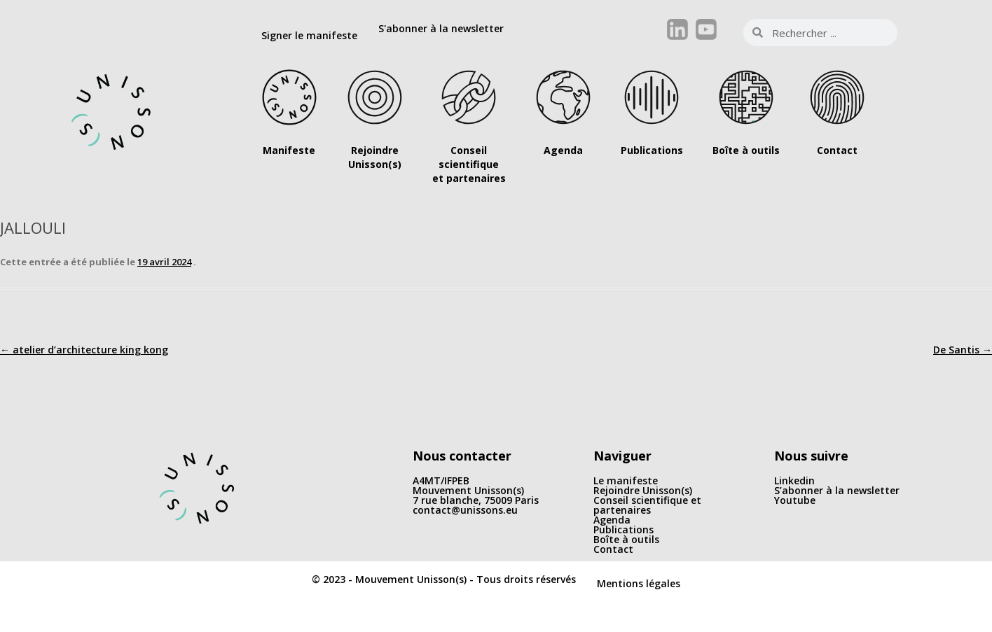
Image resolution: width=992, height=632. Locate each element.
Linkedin (794, 480)
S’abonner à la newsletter (837, 490)
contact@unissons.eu (465, 510)
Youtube (794, 500)
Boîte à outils (626, 539)
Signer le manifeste (309, 35)
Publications (623, 529)
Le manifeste (625, 480)
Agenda (612, 519)
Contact (613, 549)
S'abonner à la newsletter (441, 28)
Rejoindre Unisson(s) (642, 490)
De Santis (962, 349)
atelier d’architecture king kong (84, 349)
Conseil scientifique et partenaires (647, 505)
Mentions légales (638, 583)
